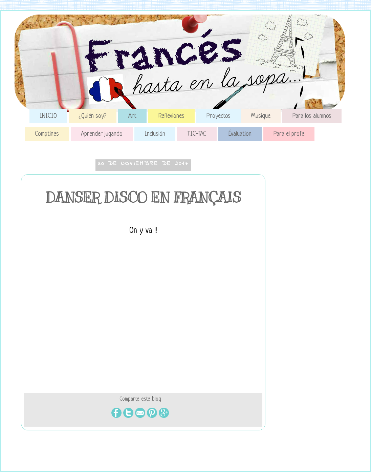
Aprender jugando (102, 134)
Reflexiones (171, 116)
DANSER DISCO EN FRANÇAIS (143, 197)
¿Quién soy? (92, 116)
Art (132, 116)
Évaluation (240, 134)
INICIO (48, 116)
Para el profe (289, 134)
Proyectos (218, 116)
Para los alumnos (311, 116)
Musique (260, 116)
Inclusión (155, 134)
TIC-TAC (196, 134)
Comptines (47, 134)
